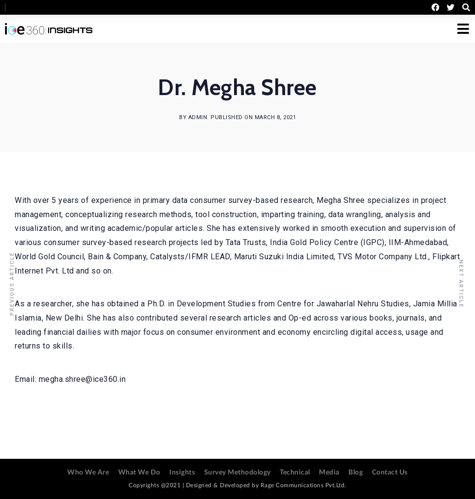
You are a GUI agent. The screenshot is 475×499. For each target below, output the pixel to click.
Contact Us (390, 472)
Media (329, 472)
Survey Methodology (237, 472)
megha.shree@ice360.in (82, 379)
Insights (182, 472)
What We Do (139, 472)
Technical (295, 472)
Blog (355, 472)
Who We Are (88, 472)
